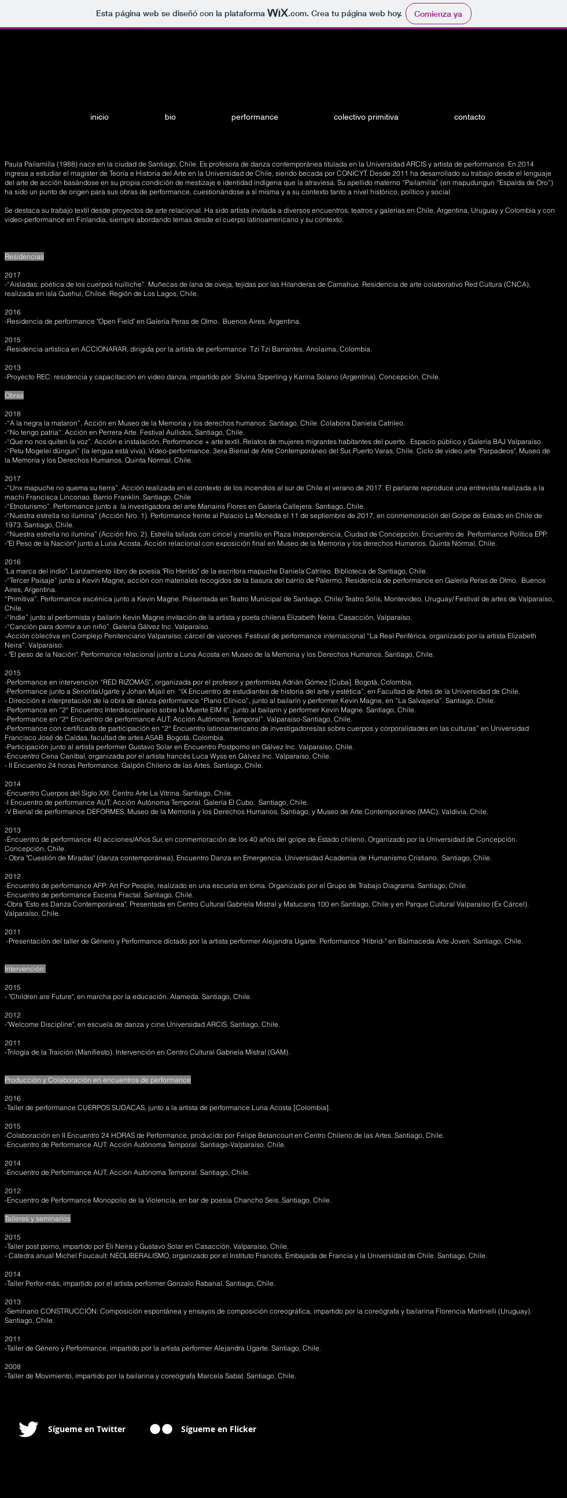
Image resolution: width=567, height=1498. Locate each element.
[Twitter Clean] (28, 1429)
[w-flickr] (161, 1429)
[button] (270, 117)
